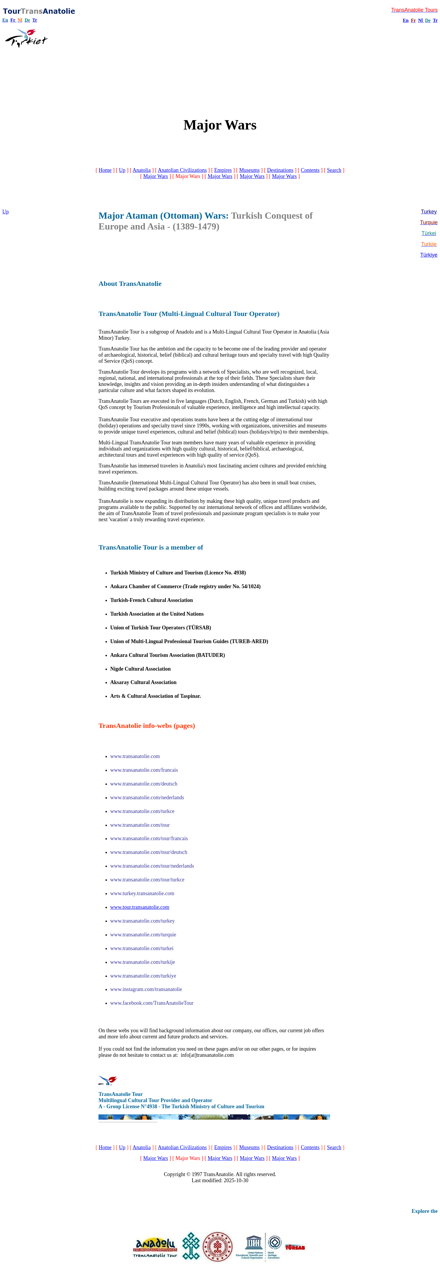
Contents (310, 170)
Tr (34, 20)
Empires (223, 170)
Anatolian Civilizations (182, 170)
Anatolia (142, 170)
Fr (13, 20)
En (406, 20)
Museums (249, 170)
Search (334, 170)
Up (122, 170)
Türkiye (428, 255)
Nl (420, 20)
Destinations (280, 170)
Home (105, 170)
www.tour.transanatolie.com (139, 907)
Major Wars (155, 176)
